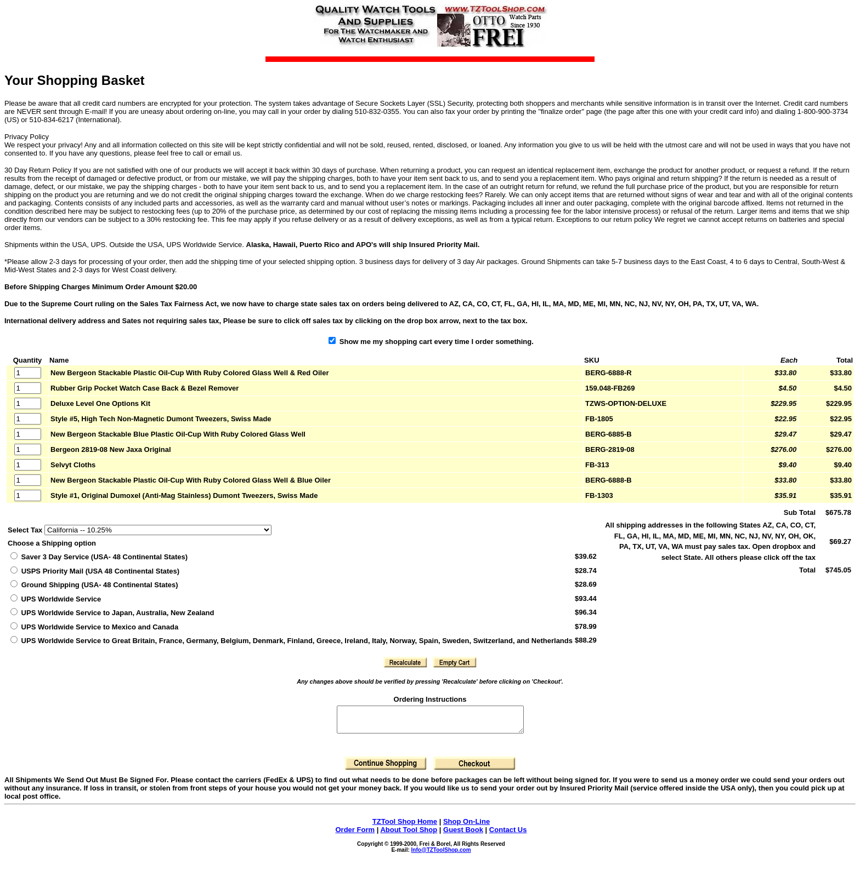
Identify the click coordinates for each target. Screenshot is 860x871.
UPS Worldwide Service (55, 599)
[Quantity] (27, 373)
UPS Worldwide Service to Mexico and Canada (94, 627)
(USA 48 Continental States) (94, 571)
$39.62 (586, 556)
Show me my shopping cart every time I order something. (431, 341)
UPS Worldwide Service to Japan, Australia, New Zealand (112, 613)
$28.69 (586, 584)
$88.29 (586, 640)
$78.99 (586, 626)
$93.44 (586, 598)
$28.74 (586, 570)
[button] (405, 662)
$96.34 (586, 612)
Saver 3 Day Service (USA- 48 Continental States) (99, 557)
